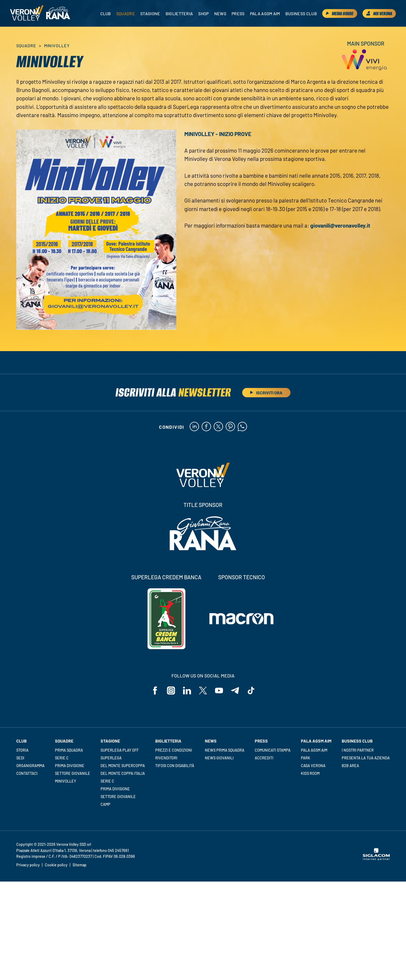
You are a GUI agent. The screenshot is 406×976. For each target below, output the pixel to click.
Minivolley (65, 781)
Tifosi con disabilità (174, 765)
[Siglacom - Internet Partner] (376, 858)
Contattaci (27, 773)
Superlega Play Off (120, 750)
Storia (22, 750)
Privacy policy (28, 865)
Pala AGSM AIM (314, 750)
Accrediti (264, 758)
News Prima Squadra (224, 750)
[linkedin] (194, 427)
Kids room (310, 773)
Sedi (20, 758)
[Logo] (26, 13)
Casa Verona (313, 765)
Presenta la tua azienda (366, 758)
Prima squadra (69, 750)
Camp (105, 804)
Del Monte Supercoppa (123, 765)
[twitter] (218, 427)
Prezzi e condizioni (173, 750)
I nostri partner (358, 750)
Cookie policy (56, 865)
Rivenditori (166, 758)
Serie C (62, 758)
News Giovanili (219, 758)
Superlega (111, 758)
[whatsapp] (242, 427)
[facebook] (206, 427)
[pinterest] (230, 427)
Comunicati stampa (272, 750)
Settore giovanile (72, 773)
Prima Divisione (69, 765)
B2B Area (350, 765)
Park (305, 758)
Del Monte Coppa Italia (123, 773)
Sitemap (79, 865)
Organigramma (30, 765)
